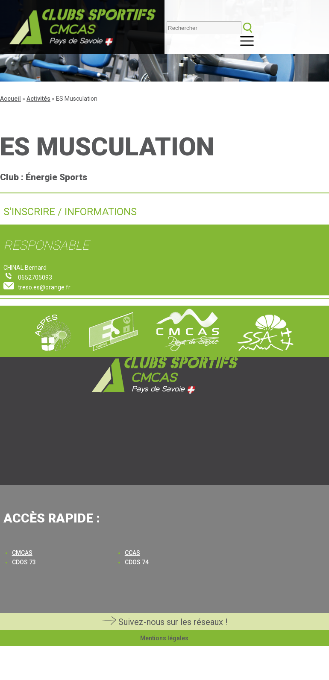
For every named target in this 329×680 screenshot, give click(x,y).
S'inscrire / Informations (70, 212)
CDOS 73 (24, 562)
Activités (38, 98)
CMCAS (22, 552)
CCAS (132, 552)
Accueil (10, 98)
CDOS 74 (137, 562)
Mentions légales (164, 638)
